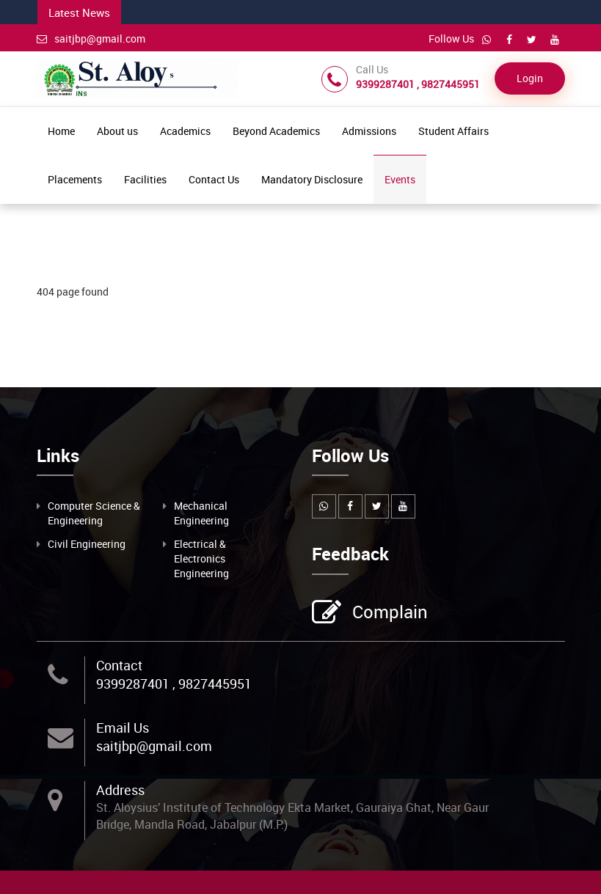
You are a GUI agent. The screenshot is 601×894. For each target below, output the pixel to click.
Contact (119, 665)
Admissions (369, 131)
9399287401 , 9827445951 (174, 683)
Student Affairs (453, 131)
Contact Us (214, 179)
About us (117, 131)
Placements (75, 179)
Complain (388, 613)
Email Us (122, 727)
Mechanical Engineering (201, 513)
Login (530, 78)
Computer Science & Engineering (94, 513)
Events (400, 179)
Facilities (145, 179)
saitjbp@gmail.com (91, 38)
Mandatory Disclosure (312, 179)
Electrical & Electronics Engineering (201, 558)
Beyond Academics (276, 131)
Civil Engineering (86, 544)
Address (120, 790)
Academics (185, 131)
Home (61, 131)
